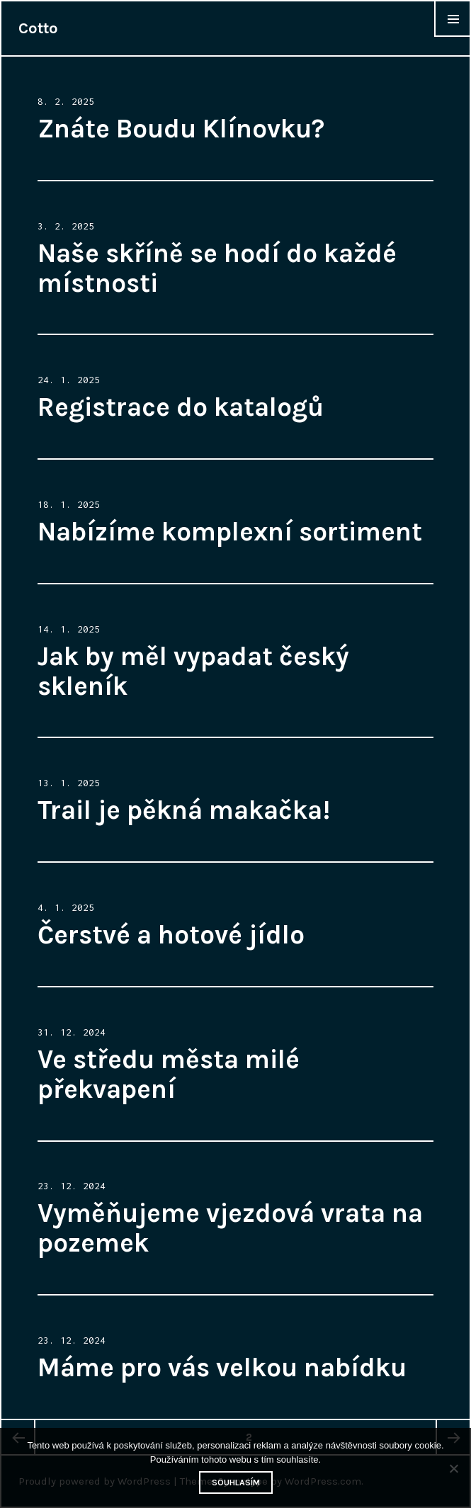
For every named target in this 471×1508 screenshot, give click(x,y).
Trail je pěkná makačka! (184, 810)
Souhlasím (236, 1482)
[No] (453, 1468)
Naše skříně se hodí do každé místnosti (217, 268)
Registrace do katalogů (181, 407)
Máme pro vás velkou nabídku (222, 1367)
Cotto (38, 28)
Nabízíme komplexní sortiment (230, 531)
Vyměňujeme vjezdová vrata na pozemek (230, 1228)
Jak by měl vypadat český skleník (193, 671)
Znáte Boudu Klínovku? (181, 128)
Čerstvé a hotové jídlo (171, 934)
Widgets (453, 36)
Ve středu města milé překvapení (169, 1074)
